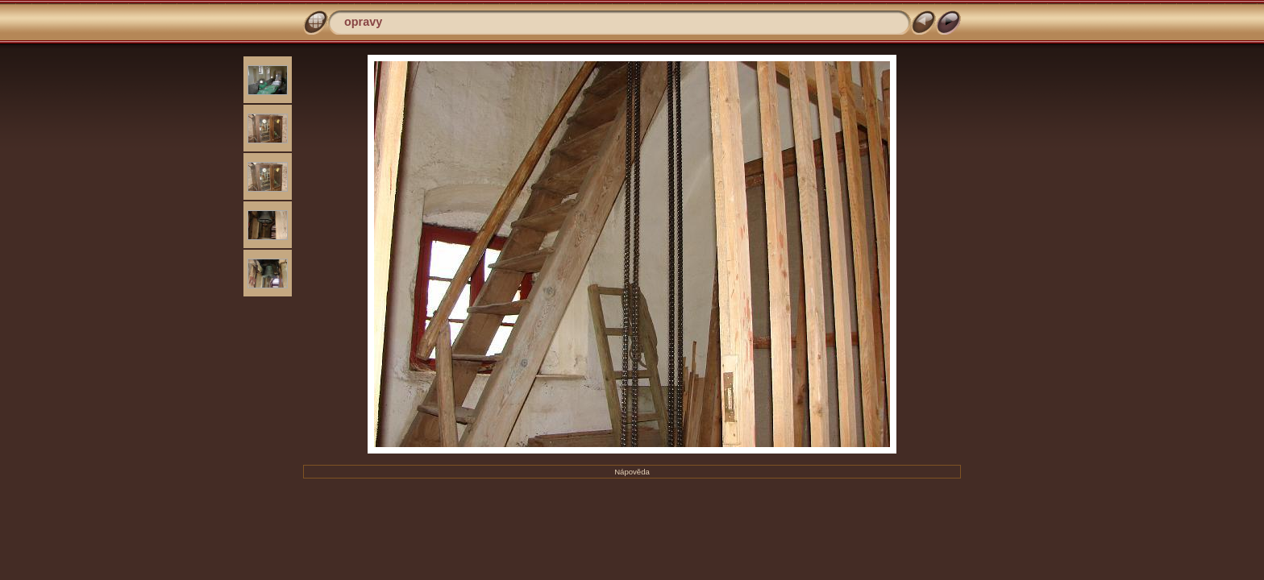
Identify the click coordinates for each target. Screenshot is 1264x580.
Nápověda (632, 471)
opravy (363, 21)
